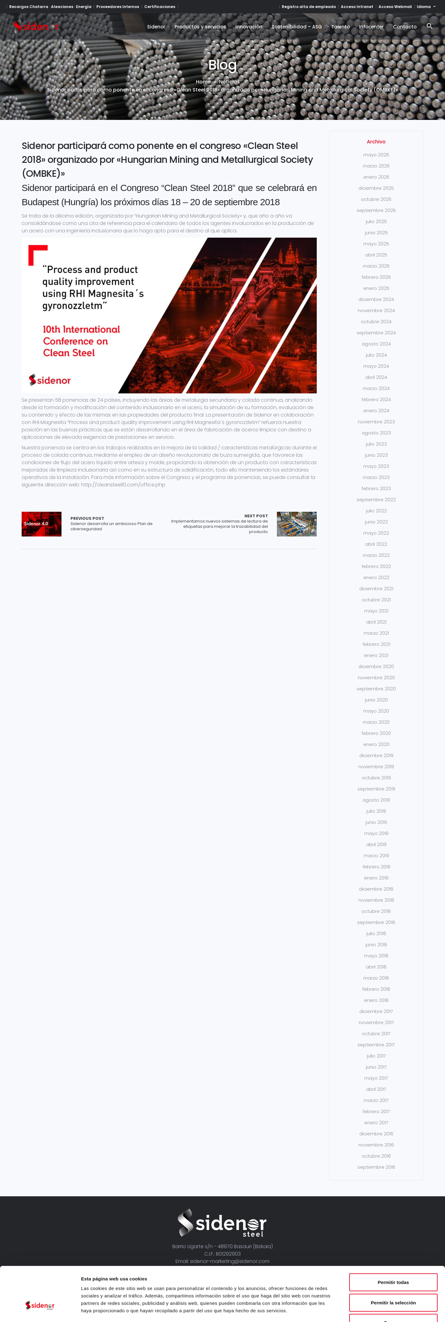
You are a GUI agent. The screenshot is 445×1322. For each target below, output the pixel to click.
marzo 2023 (376, 477)
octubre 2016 (376, 1156)
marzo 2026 (376, 166)
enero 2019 (376, 878)
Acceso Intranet (357, 6)
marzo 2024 (376, 388)
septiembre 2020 (376, 688)
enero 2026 (376, 177)
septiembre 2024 (376, 332)
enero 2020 (376, 744)
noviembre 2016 (376, 1145)
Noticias (229, 81)
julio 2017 (376, 1056)
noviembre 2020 (376, 677)
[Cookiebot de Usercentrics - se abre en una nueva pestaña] (40, 1310)
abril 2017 (376, 1089)
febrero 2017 (376, 1111)
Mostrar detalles (334, 1309)
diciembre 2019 (376, 755)
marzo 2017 (376, 1100)
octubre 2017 (376, 1033)
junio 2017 (376, 1067)
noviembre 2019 (376, 766)
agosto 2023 (376, 433)
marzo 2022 (376, 555)
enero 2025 (376, 288)
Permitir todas (393, 1241)
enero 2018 (376, 1000)
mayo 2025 (376, 243)
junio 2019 (376, 822)
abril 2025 (376, 255)
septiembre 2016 (376, 1167)
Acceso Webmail (395, 6)
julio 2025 (376, 221)
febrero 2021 (376, 644)
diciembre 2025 (376, 188)
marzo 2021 (376, 633)
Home (203, 81)
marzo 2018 (376, 978)
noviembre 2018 (376, 900)
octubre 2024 (376, 321)
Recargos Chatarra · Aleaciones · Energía (50, 6)
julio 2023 (376, 444)
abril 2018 (376, 967)
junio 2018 (376, 944)
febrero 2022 (376, 566)
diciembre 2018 (376, 889)
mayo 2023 (376, 466)
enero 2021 (376, 655)
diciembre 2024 (376, 299)
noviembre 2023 (376, 421)
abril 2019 (376, 844)
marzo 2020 (376, 722)
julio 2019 (376, 811)
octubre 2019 (376, 777)
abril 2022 (376, 544)
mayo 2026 (376, 154)
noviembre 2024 (376, 310)
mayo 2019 (376, 833)
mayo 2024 (376, 366)
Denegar (393, 1281)
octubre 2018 (376, 911)
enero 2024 (376, 410)
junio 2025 (376, 232)
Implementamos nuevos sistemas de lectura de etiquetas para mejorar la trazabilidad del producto (218, 524)
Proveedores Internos (117, 6)
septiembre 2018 (376, 922)
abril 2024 (376, 377)
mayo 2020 (376, 711)
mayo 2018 (376, 955)
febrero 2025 (376, 277)
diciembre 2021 (376, 588)
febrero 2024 (376, 399)
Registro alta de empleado (309, 6)
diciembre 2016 (376, 1133)
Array (41, 524)
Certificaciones (159, 6)
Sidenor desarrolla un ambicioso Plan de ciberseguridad (119, 524)
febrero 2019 (376, 866)
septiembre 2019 (376, 789)
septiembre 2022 (376, 499)
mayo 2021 (376, 611)
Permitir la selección (393, 1261)
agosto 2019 (376, 800)
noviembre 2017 (376, 1022)
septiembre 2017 (376, 1044)
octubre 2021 (376, 599)
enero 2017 (376, 1122)
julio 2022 (376, 510)
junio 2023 (376, 455)
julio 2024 (376, 355)
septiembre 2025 (376, 210)
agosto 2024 (376, 344)
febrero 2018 (376, 989)
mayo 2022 (376, 533)
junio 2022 (376, 522)
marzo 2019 (376, 855)
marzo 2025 (376, 266)
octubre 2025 (376, 199)
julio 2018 (376, 933)
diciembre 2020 (376, 666)
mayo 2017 (376, 1078)
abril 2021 (376, 622)
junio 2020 (376, 700)
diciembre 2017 (376, 1011)
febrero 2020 (376, 733)
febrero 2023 (376, 488)
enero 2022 (376, 577)
